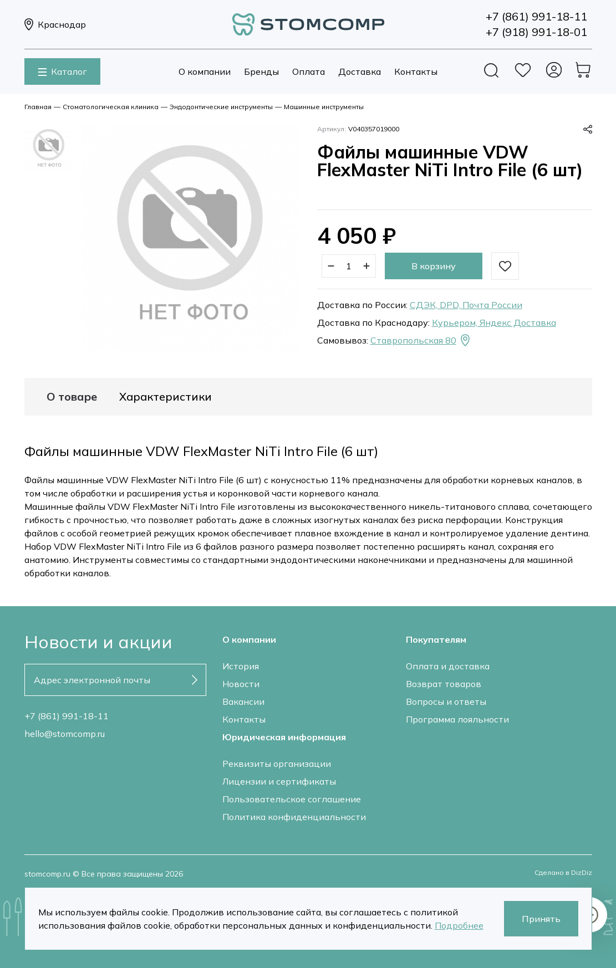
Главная (38, 107)
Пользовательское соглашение (291, 799)
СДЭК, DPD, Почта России (466, 304)
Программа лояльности (457, 719)
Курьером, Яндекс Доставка (494, 322)
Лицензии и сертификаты (279, 781)
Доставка (359, 71)
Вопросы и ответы (446, 701)
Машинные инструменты (324, 107)
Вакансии (243, 701)
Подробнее (459, 925)
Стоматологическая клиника (111, 107)
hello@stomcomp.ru (64, 733)
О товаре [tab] (72, 396)
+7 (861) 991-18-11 (66, 715)
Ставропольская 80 (421, 340)
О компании (205, 71)
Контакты (415, 71)
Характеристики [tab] (165, 396)
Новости (240, 683)
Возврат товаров (443, 683)
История (240, 666)
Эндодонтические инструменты (221, 107)
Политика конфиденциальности (294, 816)
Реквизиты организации (276, 763)
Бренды (261, 71)
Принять (541, 918)
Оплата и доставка (448, 666)
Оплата (308, 71)
